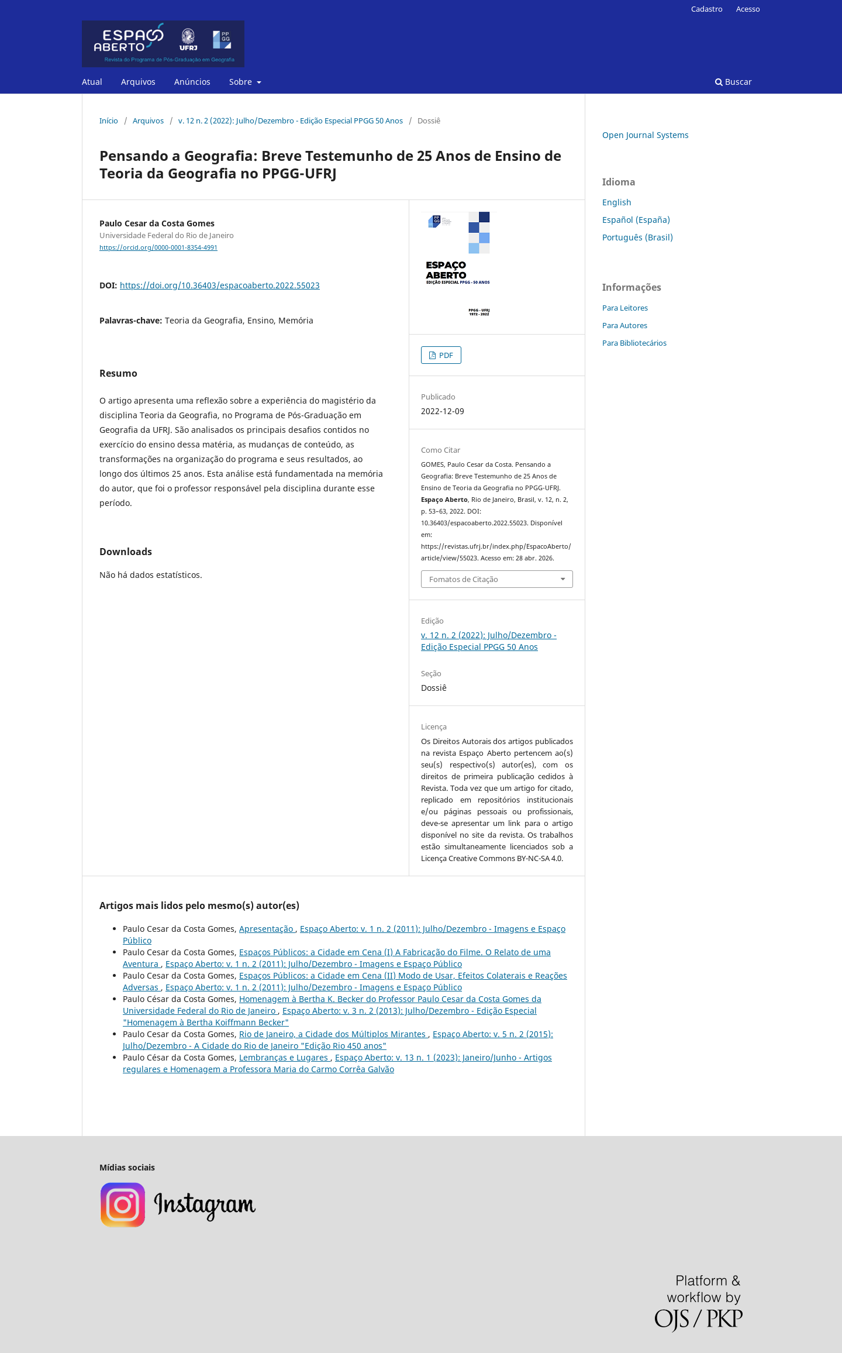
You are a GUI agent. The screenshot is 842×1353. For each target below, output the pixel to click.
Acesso (748, 9)
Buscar (733, 81)
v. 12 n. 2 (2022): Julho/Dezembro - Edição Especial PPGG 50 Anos (290, 120)
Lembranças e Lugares (284, 1057)
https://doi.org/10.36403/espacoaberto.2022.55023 (220, 285)
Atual (92, 81)
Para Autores (624, 325)
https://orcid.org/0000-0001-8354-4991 (158, 247)
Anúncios (192, 81)
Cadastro (707, 9)
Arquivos (138, 81)
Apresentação (267, 928)
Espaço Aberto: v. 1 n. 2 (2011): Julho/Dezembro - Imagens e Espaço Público (313, 963)
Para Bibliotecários (634, 343)
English (617, 202)
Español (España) (636, 219)
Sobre (241, 81)
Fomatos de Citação (463, 579)
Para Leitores (625, 307)
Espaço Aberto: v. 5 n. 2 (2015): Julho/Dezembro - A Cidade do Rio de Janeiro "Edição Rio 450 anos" (338, 1039)
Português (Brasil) (637, 237)
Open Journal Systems (645, 134)
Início (108, 120)
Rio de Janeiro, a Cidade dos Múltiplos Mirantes (333, 1033)
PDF (445, 355)
